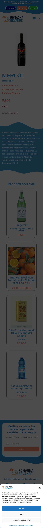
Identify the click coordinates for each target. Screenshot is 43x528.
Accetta (21, 509)
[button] (40, 488)
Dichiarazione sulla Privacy (25, 525)
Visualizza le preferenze (21, 520)
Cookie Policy (13, 525)
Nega (21, 514)
